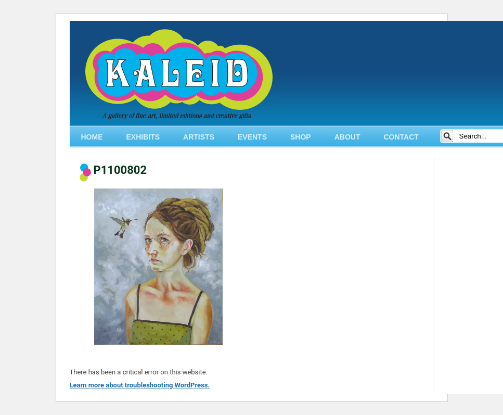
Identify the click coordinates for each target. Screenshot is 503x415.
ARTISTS (198, 137)
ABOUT (347, 137)
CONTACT (400, 137)
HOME (92, 137)
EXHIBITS (143, 137)
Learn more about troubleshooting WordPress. (140, 385)
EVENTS (252, 137)
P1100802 (120, 170)
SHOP (300, 137)
